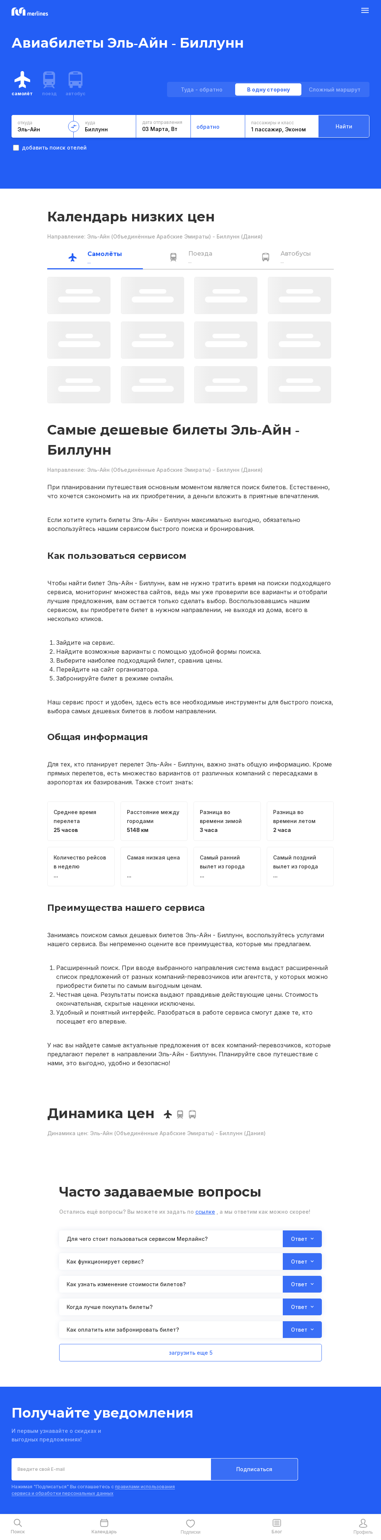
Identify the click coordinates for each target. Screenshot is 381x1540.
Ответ (302, 1239)
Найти (344, 126)
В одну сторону (268, 89)
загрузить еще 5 (190, 1352)
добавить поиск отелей (50, 147)
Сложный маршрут (335, 89)
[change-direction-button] (73, 126)
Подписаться (254, 1469)
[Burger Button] (365, 12)
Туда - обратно (201, 89)
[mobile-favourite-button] (190, 1527)
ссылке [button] (205, 1211)
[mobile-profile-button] (363, 1527)
